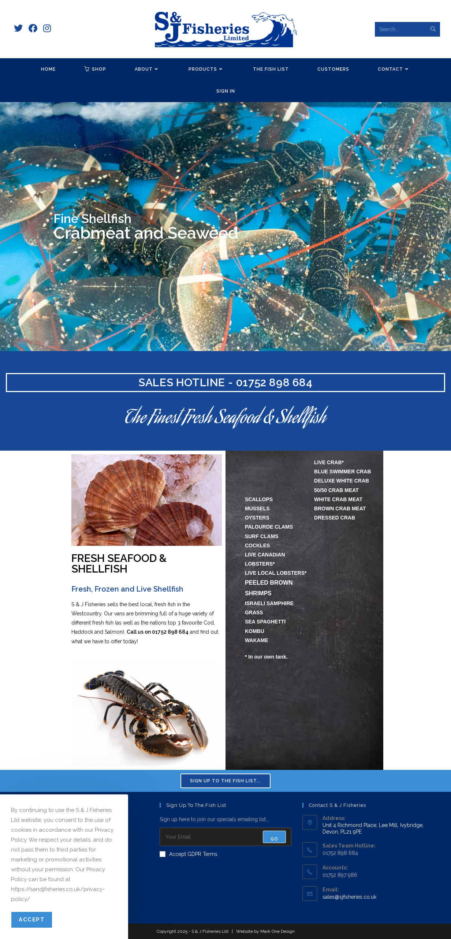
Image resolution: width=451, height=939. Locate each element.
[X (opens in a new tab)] (18, 28)
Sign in (225, 91)
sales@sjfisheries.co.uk (349, 897)
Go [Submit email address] (274, 839)
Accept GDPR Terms (188, 854)
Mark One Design (277, 931)
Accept (32, 919)
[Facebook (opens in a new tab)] (33, 28)
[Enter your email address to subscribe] (226, 837)
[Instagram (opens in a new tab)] (47, 28)
